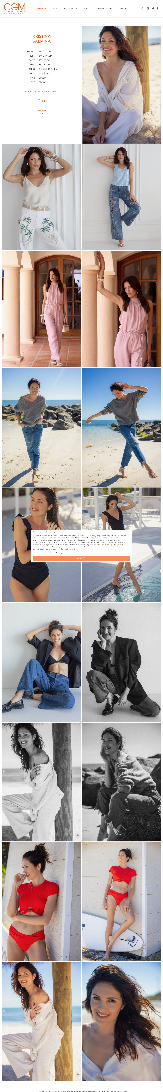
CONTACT (124, 8)
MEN (55, 8)
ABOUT (88, 8)
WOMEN (42, 8)
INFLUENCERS (71, 8)
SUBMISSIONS (105, 8)
